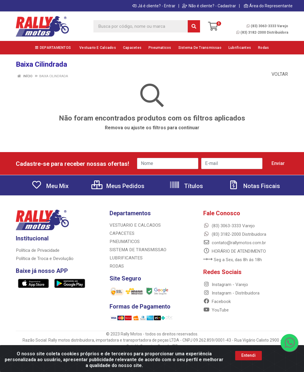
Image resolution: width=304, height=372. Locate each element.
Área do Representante (268, 6)
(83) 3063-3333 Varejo (267, 26)
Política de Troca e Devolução (44, 258)
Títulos (186, 186)
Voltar (277, 74)
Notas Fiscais (254, 186)
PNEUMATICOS (124, 241)
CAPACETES (122, 233)
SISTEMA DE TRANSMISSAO (137, 249)
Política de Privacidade (37, 250)
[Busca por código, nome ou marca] (140, 26)
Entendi (248, 355)
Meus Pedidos (117, 186)
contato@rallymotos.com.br (234, 242)
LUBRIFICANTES (125, 258)
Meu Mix (50, 186)
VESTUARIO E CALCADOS (134, 225)
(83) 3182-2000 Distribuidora (262, 32)
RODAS (116, 266)
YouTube (216, 310)
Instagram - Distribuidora (231, 293)
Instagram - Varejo (225, 284)
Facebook (217, 301)
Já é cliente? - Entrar (153, 6)
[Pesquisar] (194, 26)
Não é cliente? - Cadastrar (209, 6)
